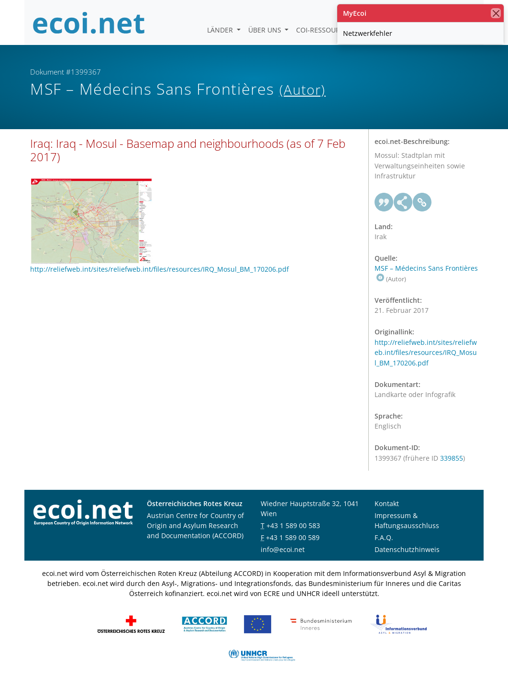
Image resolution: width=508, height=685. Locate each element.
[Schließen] (496, 13)
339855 (451, 458)
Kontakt (387, 503)
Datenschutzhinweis (407, 549)
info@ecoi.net (283, 549)
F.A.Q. (384, 537)
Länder (221, 29)
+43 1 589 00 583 (293, 525)
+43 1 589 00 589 (293, 537)
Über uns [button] (265, 29)
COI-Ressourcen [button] (325, 29)
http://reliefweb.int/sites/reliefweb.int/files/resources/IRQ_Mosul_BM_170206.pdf (426, 352)
